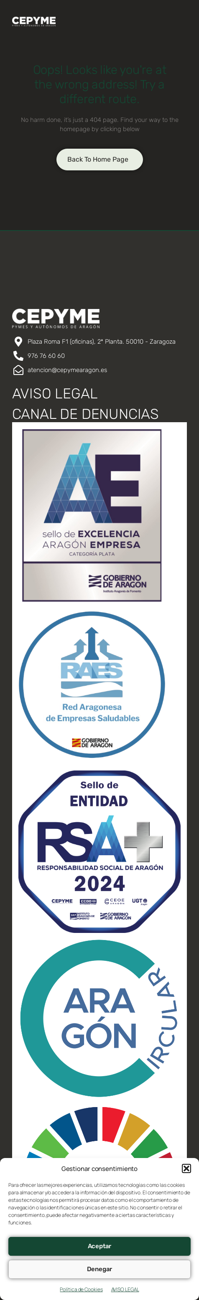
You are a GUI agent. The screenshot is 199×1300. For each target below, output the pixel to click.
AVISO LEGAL (125, 1289)
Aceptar (100, 1246)
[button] (186, 1168)
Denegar (99, 1269)
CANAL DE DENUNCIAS (85, 414)
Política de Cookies (81, 1289)
